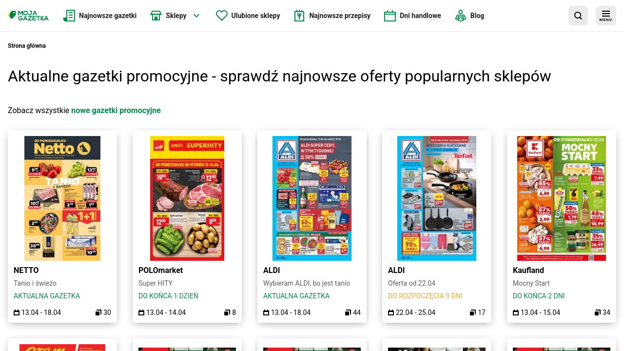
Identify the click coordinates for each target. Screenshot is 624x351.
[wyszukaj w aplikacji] (578, 15)
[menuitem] (99, 15)
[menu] (606, 15)
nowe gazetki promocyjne (116, 110)
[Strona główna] (28, 15)
